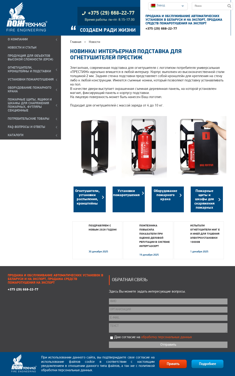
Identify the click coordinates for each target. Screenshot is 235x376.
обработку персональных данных (166, 337)
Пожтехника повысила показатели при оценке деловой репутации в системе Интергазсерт (154, 236)
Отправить (168, 345)
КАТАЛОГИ (15, 135)
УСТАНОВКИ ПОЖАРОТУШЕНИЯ (31, 79)
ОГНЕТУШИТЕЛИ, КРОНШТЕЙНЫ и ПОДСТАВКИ (29, 69)
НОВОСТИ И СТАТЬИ (22, 47)
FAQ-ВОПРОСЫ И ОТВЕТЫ (26, 127)
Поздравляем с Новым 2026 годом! (103, 227)
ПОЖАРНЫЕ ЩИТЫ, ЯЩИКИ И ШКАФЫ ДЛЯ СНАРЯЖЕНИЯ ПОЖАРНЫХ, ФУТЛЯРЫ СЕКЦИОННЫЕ (30, 105)
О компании (18, 39)
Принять (173, 364)
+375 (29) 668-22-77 (161, 29)
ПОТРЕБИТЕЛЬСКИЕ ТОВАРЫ (28, 119)
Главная (75, 42)
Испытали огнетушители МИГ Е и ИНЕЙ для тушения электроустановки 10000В (205, 234)
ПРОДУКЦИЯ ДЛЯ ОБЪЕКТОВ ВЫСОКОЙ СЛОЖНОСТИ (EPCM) (30, 57)
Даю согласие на (153, 337)
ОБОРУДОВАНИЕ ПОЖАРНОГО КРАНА (29, 89)
